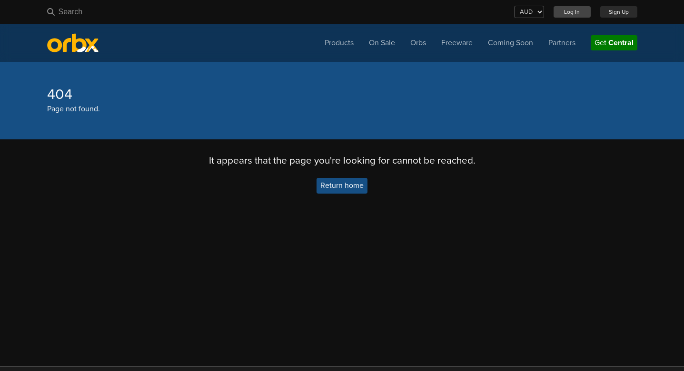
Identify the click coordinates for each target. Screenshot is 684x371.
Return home (342, 186)
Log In (572, 12)
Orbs (418, 43)
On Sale (382, 43)
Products (339, 43)
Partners (561, 43)
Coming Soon (510, 43)
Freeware (457, 43)
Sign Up (619, 12)
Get (614, 43)
